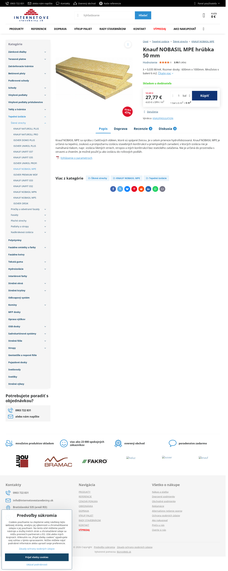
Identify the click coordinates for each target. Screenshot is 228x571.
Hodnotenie (150, 62)
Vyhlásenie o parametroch (76, 158)
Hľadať (143, 15)
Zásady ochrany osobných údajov (134, 547)
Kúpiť (204, 95)
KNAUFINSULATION (163, 118)
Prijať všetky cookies (36, 557)
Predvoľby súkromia (104, 547)
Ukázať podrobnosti (36, 564)
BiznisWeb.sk (124, 551)
